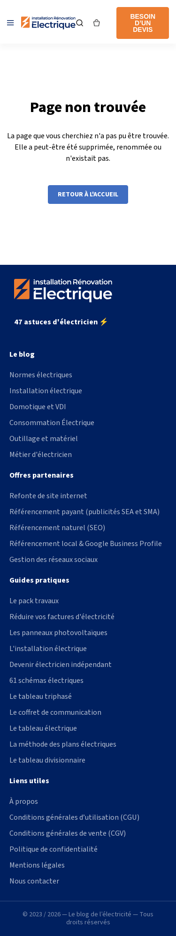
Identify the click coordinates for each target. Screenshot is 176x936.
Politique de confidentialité (53, 849)
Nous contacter (34, 881)
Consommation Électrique (51, 423)
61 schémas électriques (46, 680)
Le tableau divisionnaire (47, 760)
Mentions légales (37, 865)
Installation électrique (45, 391)
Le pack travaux (34, 601)
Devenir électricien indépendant (60, 664)
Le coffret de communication (55, 712)
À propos (23, 801)
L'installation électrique (48, 649)
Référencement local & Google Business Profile (85, 544)
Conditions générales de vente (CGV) (67, 833)
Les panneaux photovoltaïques (58, 633)
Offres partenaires (41, 475)
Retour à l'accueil (88, 194)
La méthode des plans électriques (62, 744)
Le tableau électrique (43, 728)
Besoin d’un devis (142, 23)
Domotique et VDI (37, 407)
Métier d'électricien (40, 454)
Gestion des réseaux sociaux (53, 559)
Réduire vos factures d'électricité (62, 617)
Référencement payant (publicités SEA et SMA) (84, 512)
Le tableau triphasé (40, 696)
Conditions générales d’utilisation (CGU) (74, 817)
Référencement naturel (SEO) (57, 528)
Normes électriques (40, 375)
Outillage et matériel (43, 439)
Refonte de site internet (48, 496)
